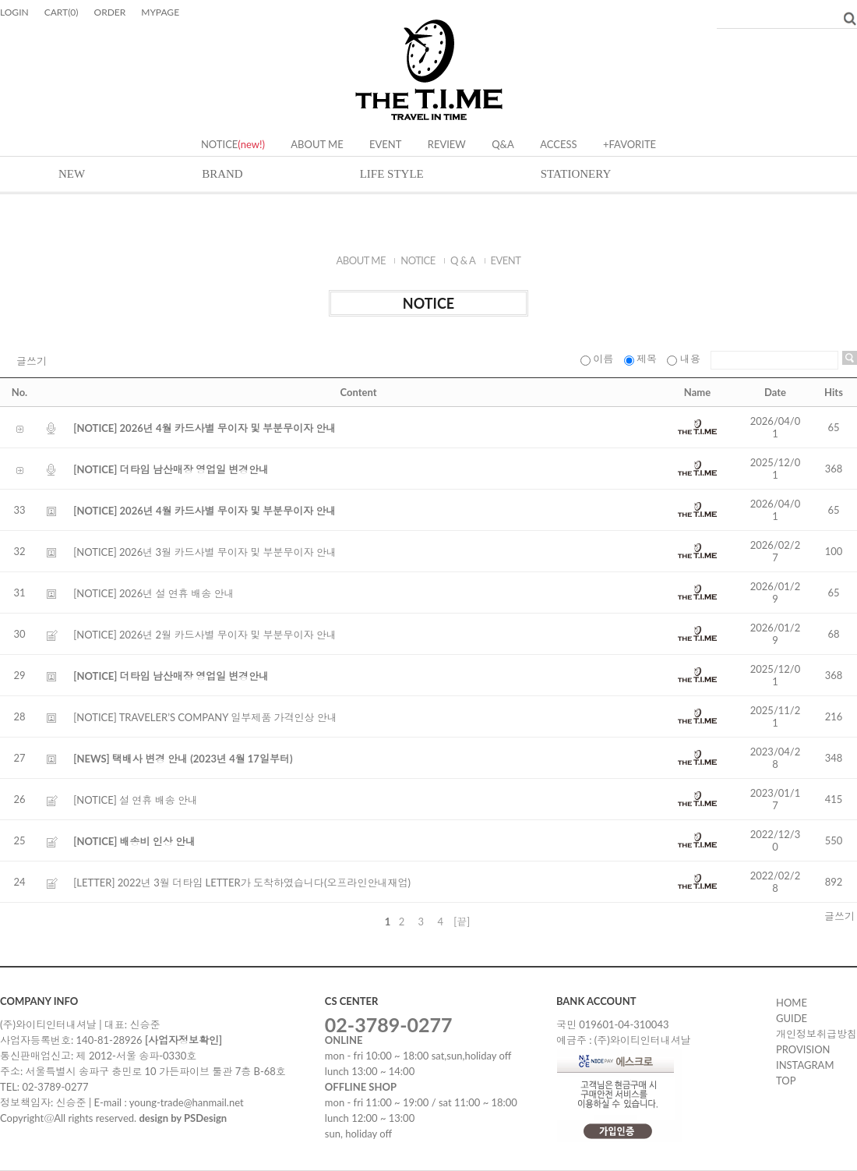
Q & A (462, 260)
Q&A (503, 144)
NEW (71, 174)
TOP (785, 1080)
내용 (685, 358)
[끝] (461, 921)
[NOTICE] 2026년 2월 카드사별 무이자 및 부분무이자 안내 (204, 634)
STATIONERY (576, 174)
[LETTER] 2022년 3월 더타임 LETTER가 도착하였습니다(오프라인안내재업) (242, 882)
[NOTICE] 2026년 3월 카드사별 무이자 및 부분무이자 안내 (204, 552)
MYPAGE (160, 12)
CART (61, 12)
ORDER (110, 12)
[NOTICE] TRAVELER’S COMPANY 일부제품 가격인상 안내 (205, 717)
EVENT (385, 144)
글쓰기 (31, 361)
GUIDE (791, 1018)
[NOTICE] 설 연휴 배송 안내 (135, 800)
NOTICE (219, 144)
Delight (429, 71)
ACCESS (558, 144)
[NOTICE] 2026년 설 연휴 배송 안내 (153, 593)
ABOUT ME (317, 144)
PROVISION (803, 1049)
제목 (642, 358)
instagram (805, 1065)
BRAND (222, 174)
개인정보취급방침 (816, 1034)
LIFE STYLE (392, 174)
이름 (598, 358)
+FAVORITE (629, 144)
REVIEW (447, 144)
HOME (791, 1002)
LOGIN (14, 12)
